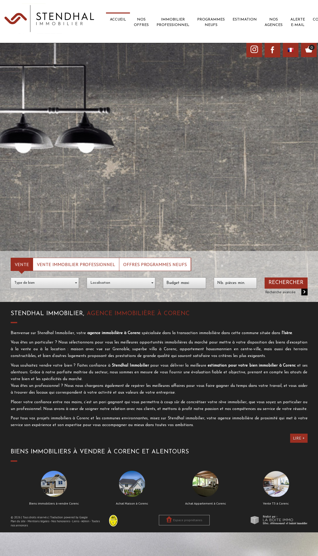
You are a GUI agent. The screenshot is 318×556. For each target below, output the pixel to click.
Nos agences (274, 22)
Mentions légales (38, 521)
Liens (75, 521)
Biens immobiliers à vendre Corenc (54, 503)
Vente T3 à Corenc (276, 503)
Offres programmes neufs (155, 264)
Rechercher (286, 282)
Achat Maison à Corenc (132, 503)
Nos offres (141, 22)
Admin (85, 521)
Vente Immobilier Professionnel (76, 264)
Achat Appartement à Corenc (205, 503)
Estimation (245, 20)
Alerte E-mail (297, 22)
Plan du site (18, 521)
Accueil (118, 20)
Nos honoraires (60, 521)
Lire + (299, 438)
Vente (22, 264)
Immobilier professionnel (173, 22)
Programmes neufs (211, 22)
